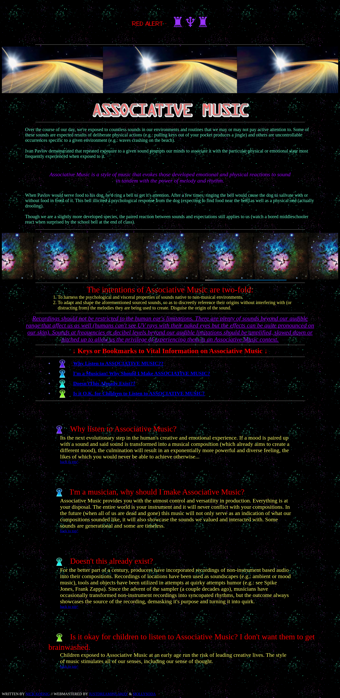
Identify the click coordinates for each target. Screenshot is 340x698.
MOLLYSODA (144, 694)
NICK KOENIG (38, 694)
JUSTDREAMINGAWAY (108, 694)
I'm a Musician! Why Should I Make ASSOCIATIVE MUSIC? (141, 373)
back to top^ (69, 462)
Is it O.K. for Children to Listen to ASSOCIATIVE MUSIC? (139, 393)
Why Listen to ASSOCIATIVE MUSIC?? (118, 363)
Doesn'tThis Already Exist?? (104, 383)
